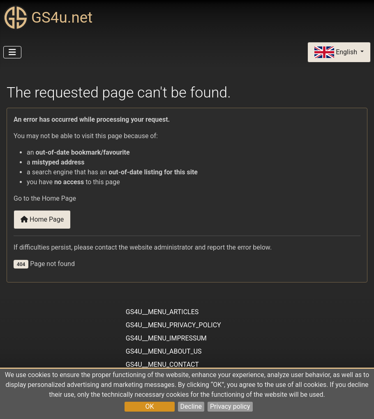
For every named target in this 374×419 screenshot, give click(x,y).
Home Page (42, 219)
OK (149, 406)
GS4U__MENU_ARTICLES (162, 312)
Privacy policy (230, 406)
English (336, 52)
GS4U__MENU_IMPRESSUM (166, 338)
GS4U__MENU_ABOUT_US (164, 351)
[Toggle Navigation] (12, 52)
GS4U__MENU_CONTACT (162, 364)
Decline (191, 406)
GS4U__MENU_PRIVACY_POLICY (173, 325)
